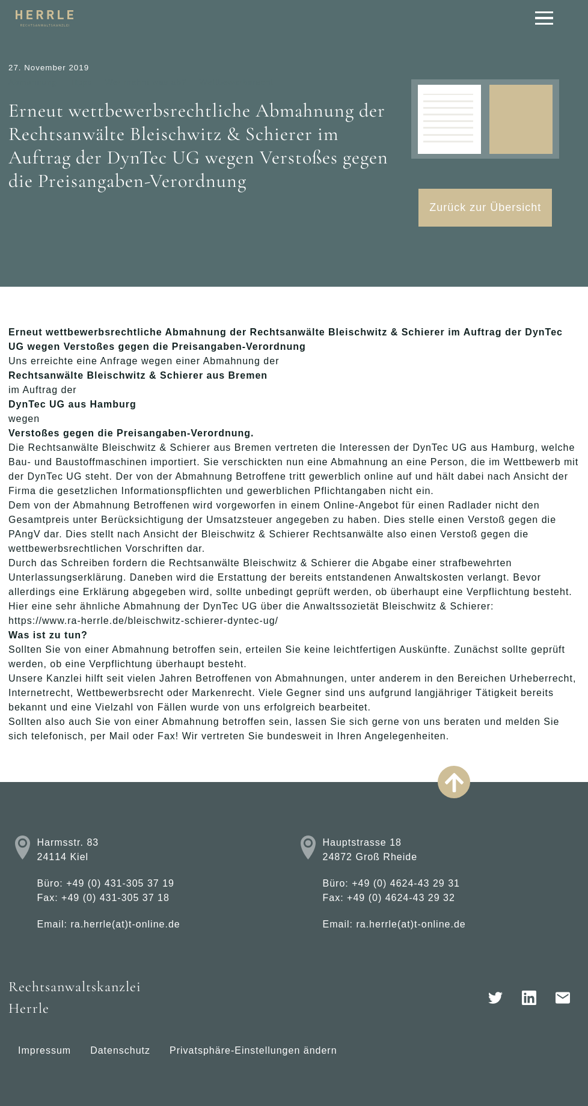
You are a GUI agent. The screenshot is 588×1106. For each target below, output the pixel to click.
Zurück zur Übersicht (485, 207)
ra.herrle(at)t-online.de (125, 924)
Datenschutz (120, 1050)
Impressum (44, 1050)
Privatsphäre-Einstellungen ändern (253, 1050)
